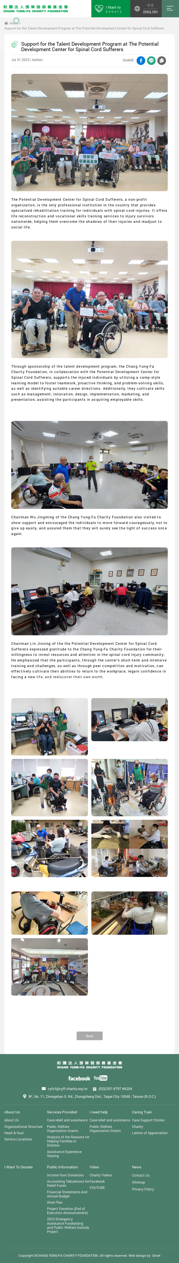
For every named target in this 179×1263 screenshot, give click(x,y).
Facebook (97, 1181)
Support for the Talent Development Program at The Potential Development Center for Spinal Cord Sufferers (84, 28)
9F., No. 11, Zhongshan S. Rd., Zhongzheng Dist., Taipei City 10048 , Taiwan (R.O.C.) (92, 1096)
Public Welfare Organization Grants (62, 1128)
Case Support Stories (148, 1120)
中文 (150, 5)
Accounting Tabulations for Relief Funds (68, 1183)
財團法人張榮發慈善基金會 (35, 8)
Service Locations (18, 1139)
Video (94, 1166)
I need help (99, 1111)
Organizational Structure (23, 1126)
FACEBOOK (141, 60)
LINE (151, 60)
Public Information (62, 1166)
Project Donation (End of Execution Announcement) (67, 1210)
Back (89, 1036)
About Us (12, 1111)
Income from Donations (65, 1175)
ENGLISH (150, 12)
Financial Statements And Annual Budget (67, 1194)
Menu (170, 8)
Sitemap (138, 1182)
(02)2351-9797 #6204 (115, 1088)
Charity (137, 1126)
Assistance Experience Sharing (64, 1154)
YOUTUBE (97, 1187)
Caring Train (142, 1111)
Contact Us (141, 1175)
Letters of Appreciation (150, 1133)
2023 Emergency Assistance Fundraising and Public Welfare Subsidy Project (68, 1225)
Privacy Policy (143, 1189)
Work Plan (55, 1202)
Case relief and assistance (67, 1120)
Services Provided (62, 1111)
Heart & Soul (14, 1133)
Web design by (140, 1255)
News (14, 23)
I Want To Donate (18, 1166)
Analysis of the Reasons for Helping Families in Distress (68, 1141)
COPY (161, 60)
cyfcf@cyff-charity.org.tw (67, 1088)
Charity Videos (101, 1175)
